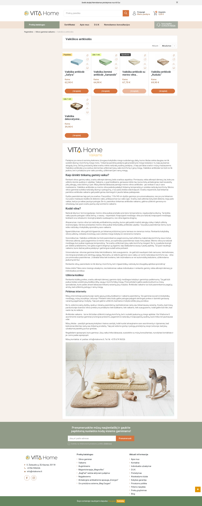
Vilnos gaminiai (85, 459)
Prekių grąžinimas (139, 490)
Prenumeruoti (125, 438)
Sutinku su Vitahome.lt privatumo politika (91, 444)
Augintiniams (84, 466)
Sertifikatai (69, 24)
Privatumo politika (139, 483)
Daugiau (112, 501)
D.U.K (96, 24)
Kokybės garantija (138, 480)
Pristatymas (136, 473)
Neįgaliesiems (85, 476)
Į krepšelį (77, 91)
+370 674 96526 (168, 26)
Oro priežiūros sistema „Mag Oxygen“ (95, 483)
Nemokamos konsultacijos (117, 24)
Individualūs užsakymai (141, 466)
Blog (133, 494)
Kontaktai (135, 463)
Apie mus (84, 24)
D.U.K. (133, 470)
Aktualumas (169, 46)
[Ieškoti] (96, 13)
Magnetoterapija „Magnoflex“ (91, 470)
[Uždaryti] (120, 501)
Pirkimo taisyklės (138, 487)
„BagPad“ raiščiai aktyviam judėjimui (94, 473)
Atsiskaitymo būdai (139, 476)
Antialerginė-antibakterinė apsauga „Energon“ (98, 480)
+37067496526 (33, 468)
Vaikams (82, 463)
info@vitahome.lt (34, 471)
